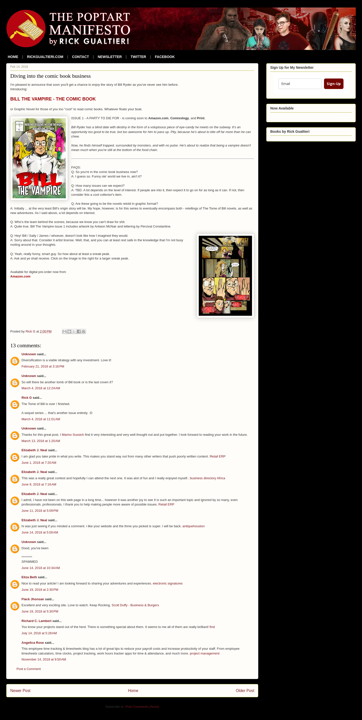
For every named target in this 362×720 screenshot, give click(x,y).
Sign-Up (334, 83)
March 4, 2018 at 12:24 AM (41, 388)
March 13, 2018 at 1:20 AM (41, 441)
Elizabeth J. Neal (34, 450)
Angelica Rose (33, 642)
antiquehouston (193, 526)
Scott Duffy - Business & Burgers (135, 605)
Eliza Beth (29, 577)
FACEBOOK (165, 57)
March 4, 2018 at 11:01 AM (41, 419)
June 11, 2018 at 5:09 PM (40, 510)
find (212, 627)
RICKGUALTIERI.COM (45, 57)
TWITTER (138, 57)
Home (133, 690)
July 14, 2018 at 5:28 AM (39, 633)
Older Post (245, 690)
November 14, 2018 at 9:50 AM (44, 659)
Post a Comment (28, 669)
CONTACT (80, 57)
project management (205, 653)
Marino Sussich (73, 434)
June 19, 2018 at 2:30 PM (40, 590)
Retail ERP (218, 456)
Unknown (29, 354)
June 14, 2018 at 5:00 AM (40, 532)
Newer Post (20, 690)
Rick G (27, 398)
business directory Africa (207, 478)
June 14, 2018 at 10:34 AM (41, 568)
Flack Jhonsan (33, 599)
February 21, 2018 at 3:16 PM (43, 366)
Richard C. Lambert (37, 621)
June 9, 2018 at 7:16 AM (39, 484)
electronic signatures (167, 583)
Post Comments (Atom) (142, 706)
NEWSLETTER (110, 57)
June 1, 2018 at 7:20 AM (39, 462)
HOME (13, 57)
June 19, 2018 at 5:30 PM (40, 611)
